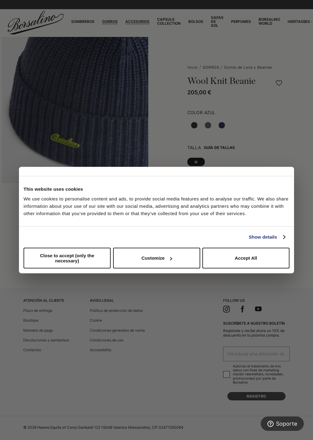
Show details (263, 237)
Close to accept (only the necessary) (67, 258)
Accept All (246, 258)
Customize (157, 258)
